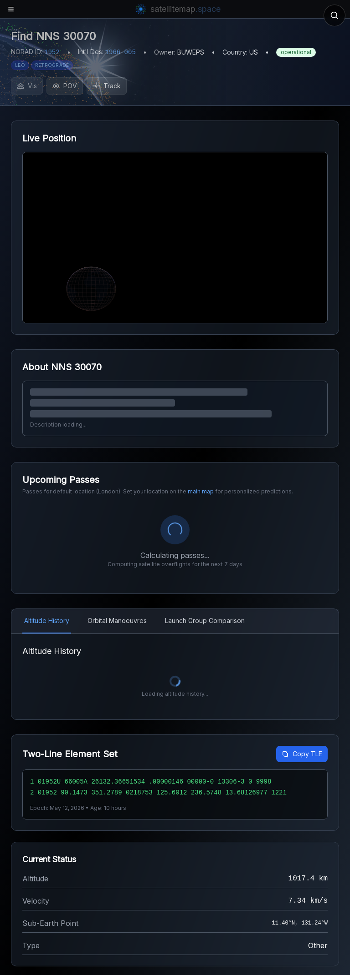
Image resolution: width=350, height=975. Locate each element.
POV (64, 86)
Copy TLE (302, 754)
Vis (27, 86)
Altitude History (46, 620)
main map (201, 491)
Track (107, 86)
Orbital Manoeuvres (117, 620)
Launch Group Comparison (205, 620)
